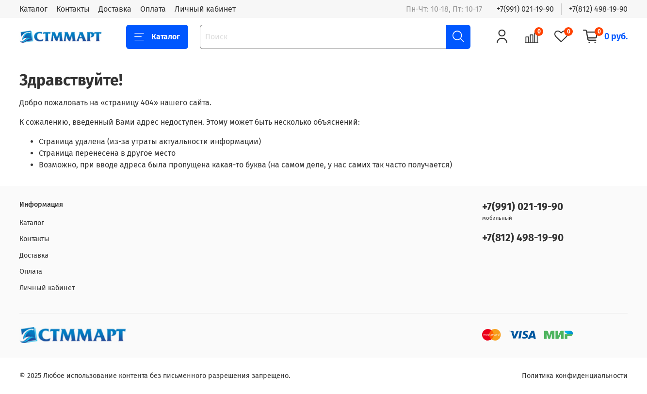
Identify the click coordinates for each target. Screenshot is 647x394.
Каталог (33, 9)
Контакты (73, 9)
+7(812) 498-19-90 (598, 9)
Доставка (114, 9)
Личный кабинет (205, 9)
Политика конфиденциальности (575, 376)
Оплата (153, 9)
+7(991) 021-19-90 (525, 9)
